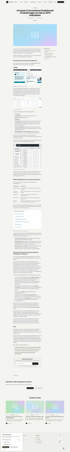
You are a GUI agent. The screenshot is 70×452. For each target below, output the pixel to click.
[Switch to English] (51, 2)
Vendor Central (34, 63)
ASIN (19, 117)
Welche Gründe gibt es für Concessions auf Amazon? (49, 54)
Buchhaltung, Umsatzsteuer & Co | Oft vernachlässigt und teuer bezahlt (28, 347)
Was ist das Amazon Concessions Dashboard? (50, 51)
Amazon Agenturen (39, 442)
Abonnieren (35, 363)
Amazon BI (37, 437)
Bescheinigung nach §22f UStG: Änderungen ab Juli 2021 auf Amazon (27, 348)
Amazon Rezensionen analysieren (34, 307)
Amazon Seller (38, 439)
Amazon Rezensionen (19, 242)
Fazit (45, 59)
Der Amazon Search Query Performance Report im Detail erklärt (26, 350)
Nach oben (15, 375)
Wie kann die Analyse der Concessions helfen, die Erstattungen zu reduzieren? (51, 56)
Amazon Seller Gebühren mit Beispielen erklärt (34, 416)
